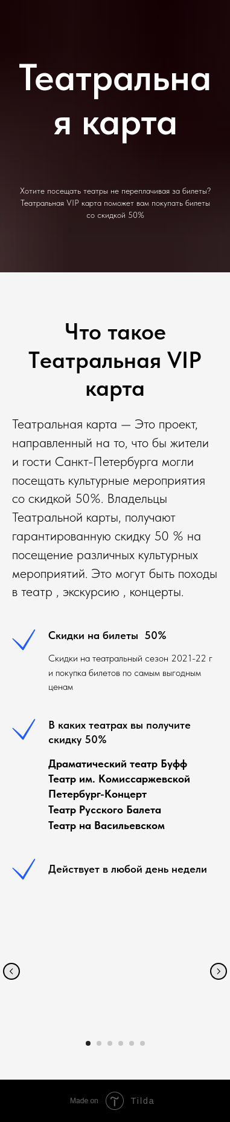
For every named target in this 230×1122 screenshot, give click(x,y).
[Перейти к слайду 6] (142, 1043)
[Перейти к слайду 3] (109, 1043)
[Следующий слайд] (218, 971)
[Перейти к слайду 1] (88, 1043)
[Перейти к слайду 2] (99, 1043)
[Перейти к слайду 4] (120, 1043)
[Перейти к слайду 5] (131, 1043)
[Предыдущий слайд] (11, 971)
